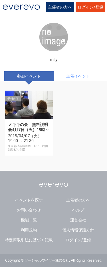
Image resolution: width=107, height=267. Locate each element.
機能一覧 (29, 220)
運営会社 (78, 220)
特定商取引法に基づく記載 (29, 240)
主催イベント (78, 76)
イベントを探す (29, 200)
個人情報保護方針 (78, 230)
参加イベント (29, 76)
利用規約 (29, 230)
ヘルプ (78, 210)
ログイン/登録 (90, 7)
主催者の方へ (60, 7)
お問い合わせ (29, 210)
